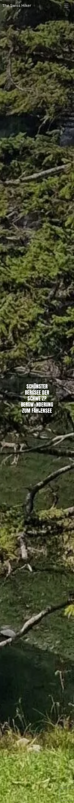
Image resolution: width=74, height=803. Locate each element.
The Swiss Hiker (16, 5)
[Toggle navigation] (66, 5)
